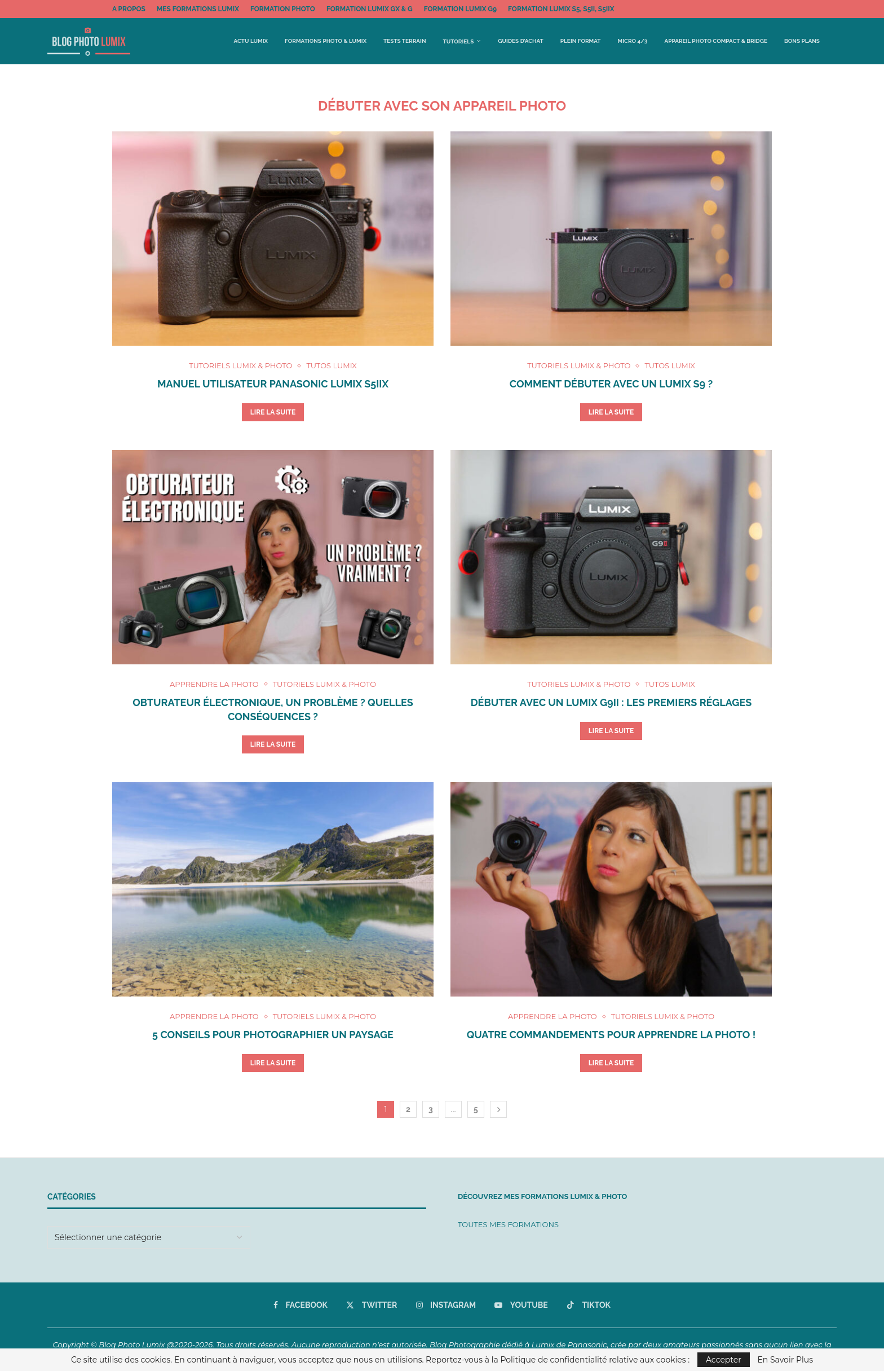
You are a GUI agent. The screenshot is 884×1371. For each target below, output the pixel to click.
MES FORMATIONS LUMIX (198, 9)
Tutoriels (458, 41)
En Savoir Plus (786, 1360)
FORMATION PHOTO (282, 9)
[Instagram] (446, 1305)
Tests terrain (404, 41)
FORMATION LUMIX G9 (460, 9)
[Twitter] (371, 1305)
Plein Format (580, 41)
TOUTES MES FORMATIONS (508, 1224)
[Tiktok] (589, 1305)
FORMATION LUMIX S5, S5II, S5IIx (561, 9)
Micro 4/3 (633, 41)
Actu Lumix (251, 41)
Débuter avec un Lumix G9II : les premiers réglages (611, 702)
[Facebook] (300, 1305)
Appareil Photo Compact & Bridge (715, 41)
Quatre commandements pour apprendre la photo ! (611, 1035)
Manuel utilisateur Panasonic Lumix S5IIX (272, 384)
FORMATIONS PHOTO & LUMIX (325, 41)
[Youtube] (520, 1305)
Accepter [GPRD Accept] (723, 1360)
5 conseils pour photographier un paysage (273, 1035)
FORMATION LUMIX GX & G (369, 9)
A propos (128, 9)
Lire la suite (273, 412)
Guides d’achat (520, 41)
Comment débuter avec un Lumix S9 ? (611, 384)
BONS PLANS (802, 41)
